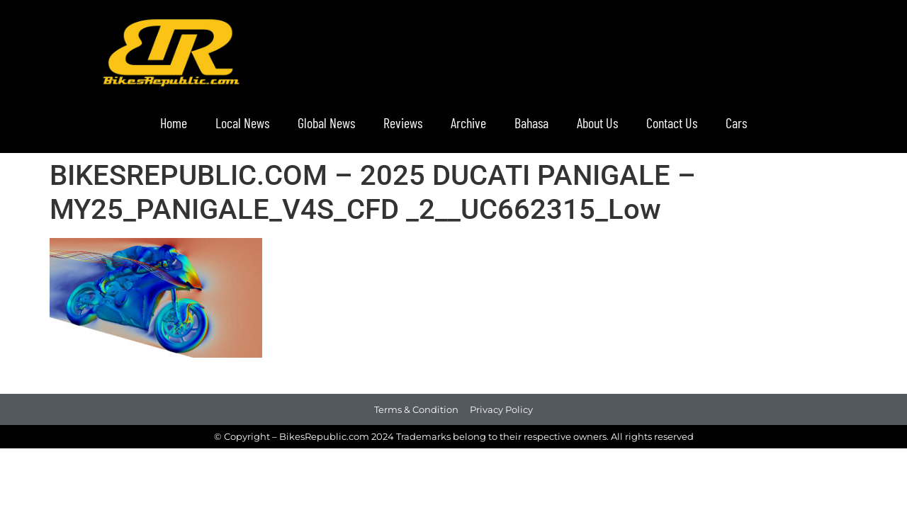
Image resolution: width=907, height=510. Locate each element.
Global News (326, 122)
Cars (736, 122)
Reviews (402, 122)
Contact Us (671, 122)
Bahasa (531, 122)
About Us (597, 122)
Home (173, 122)
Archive (468, 122)
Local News (242, 122)
